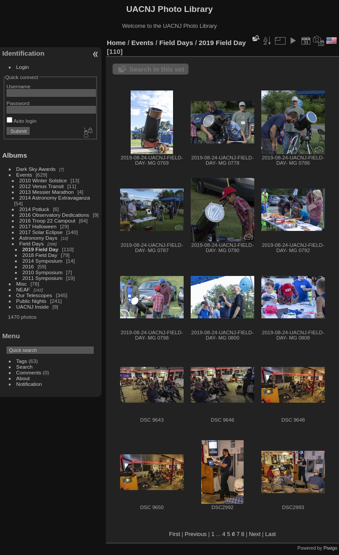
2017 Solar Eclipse (41, 232)
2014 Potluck (34, 209)
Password (18, 103)
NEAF (23, 289)
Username (18, 86)
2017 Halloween (37, 226)
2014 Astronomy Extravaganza (54, 197)
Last (270, 534)
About (23, 378)
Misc (21, 284)
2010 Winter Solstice (43, 180)
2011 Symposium (43, 278)
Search (24, 367)
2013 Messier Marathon (46, 192)
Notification (29, 384)
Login (22, 67)
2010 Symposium (43, 272)
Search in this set (156, 69)
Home (116, 42)
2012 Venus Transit (41, 186)
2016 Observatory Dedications (54, 215)
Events (24, 174)
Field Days (31, 243)
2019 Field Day (41, 249)
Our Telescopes (34, 295)
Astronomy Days (38, 238)
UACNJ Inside (32, 307)
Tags (21, 361)
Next (254, 534)
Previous (196, 534)
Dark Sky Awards (36, 169)
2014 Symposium (43, 261)
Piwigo (330, 548)
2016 (28, 266)
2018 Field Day (40, 255)
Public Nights (31, 301)
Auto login (22, 121)
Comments (28, 372)
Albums (14, 155)
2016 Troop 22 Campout (47, 220)
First (174, 534)
